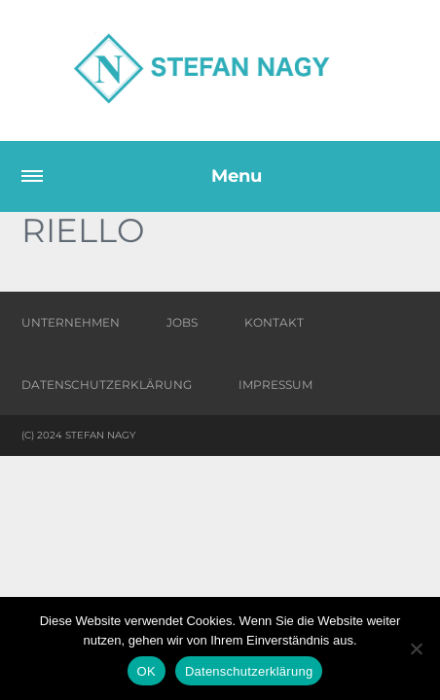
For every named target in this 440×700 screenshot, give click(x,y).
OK (146, 671)
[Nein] (415, 648)
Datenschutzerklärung (106, 384)
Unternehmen (70, 322)
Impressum (275, 384)
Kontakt (274, 322)
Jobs (182, 322)
